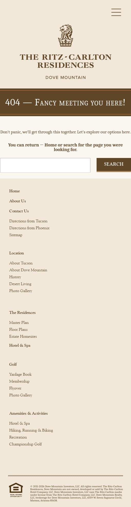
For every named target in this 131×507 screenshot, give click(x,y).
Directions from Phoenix (29, 228)
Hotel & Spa (19, 345)
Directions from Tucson (28, 221)
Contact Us (19, 211)
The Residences (22, 313)
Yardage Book (20, 374)
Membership (19, 381)
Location (16, 253)
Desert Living (20, 284)
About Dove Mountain (28, 270)
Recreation (18, 437)
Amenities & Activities (28, 413)
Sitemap (15, 235)
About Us (17, 201)
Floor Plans (18, 329)
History (15, 277)
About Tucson (21, 263)
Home (14, 191)
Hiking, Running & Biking (31, 430)
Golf (13, 364)
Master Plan (19, 323)
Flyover (15, 388)
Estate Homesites (23, 336)
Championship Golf (25, 444)
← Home (48, 145)
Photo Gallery (20, 291)
